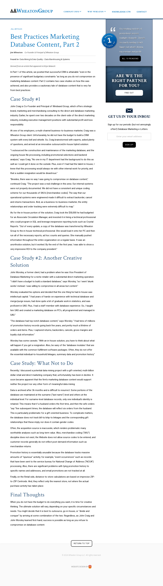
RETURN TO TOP (81, 543)
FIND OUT (129, 93)
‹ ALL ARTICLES (16, 29)
